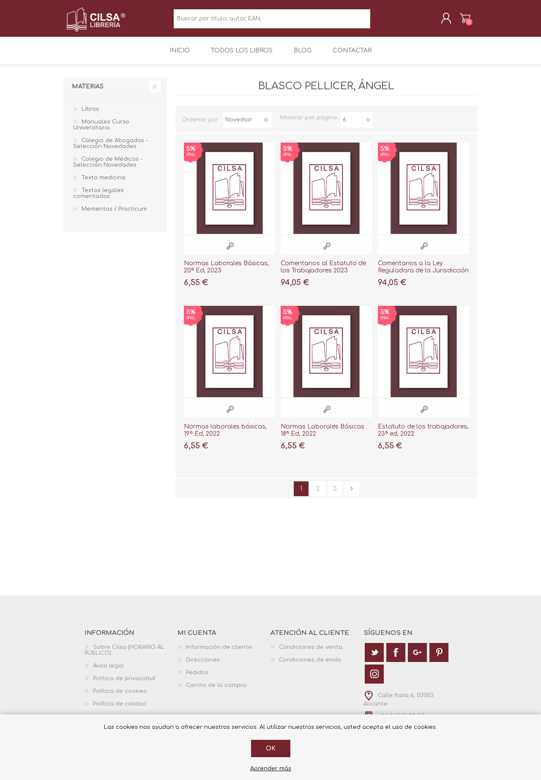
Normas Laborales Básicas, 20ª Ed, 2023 (226, 272)
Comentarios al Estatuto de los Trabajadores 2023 (323, 272)
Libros (90, 115)
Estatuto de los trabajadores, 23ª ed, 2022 (423, 435)
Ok (271, 748)
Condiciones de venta (310, 652)
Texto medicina (104, 183)
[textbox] (272, 21)
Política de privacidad (124, 684)
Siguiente (351, 493)
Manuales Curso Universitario (101, 130)
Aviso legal (108, 671)
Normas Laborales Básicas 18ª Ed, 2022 (322, 435)
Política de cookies (120, 696)
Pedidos (197, 678)
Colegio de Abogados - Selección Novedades (110, 149)
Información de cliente (219, 652)
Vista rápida (230, 251)
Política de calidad (119, 709)
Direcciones (203, 665)
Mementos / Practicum (114, 214)
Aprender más (270, 769)
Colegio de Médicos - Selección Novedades (107, 167)
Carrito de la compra (457, 20)
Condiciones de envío (310, 665)
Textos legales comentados (98, 199)
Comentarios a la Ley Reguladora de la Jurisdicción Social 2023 (423, 276)
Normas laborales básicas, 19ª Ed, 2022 (225, 435)
